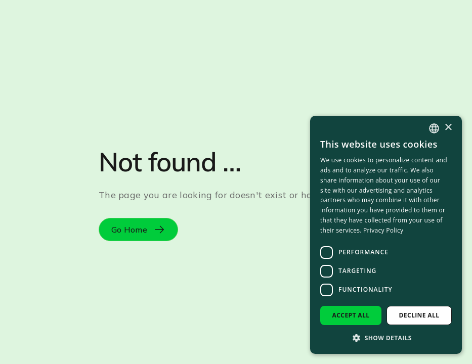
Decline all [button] (419, 315)
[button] (386, 338)
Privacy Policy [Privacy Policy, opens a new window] (383, 230)
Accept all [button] (351, 315)
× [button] (448, 127)
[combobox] (434, 128)
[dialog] (386, 235)
